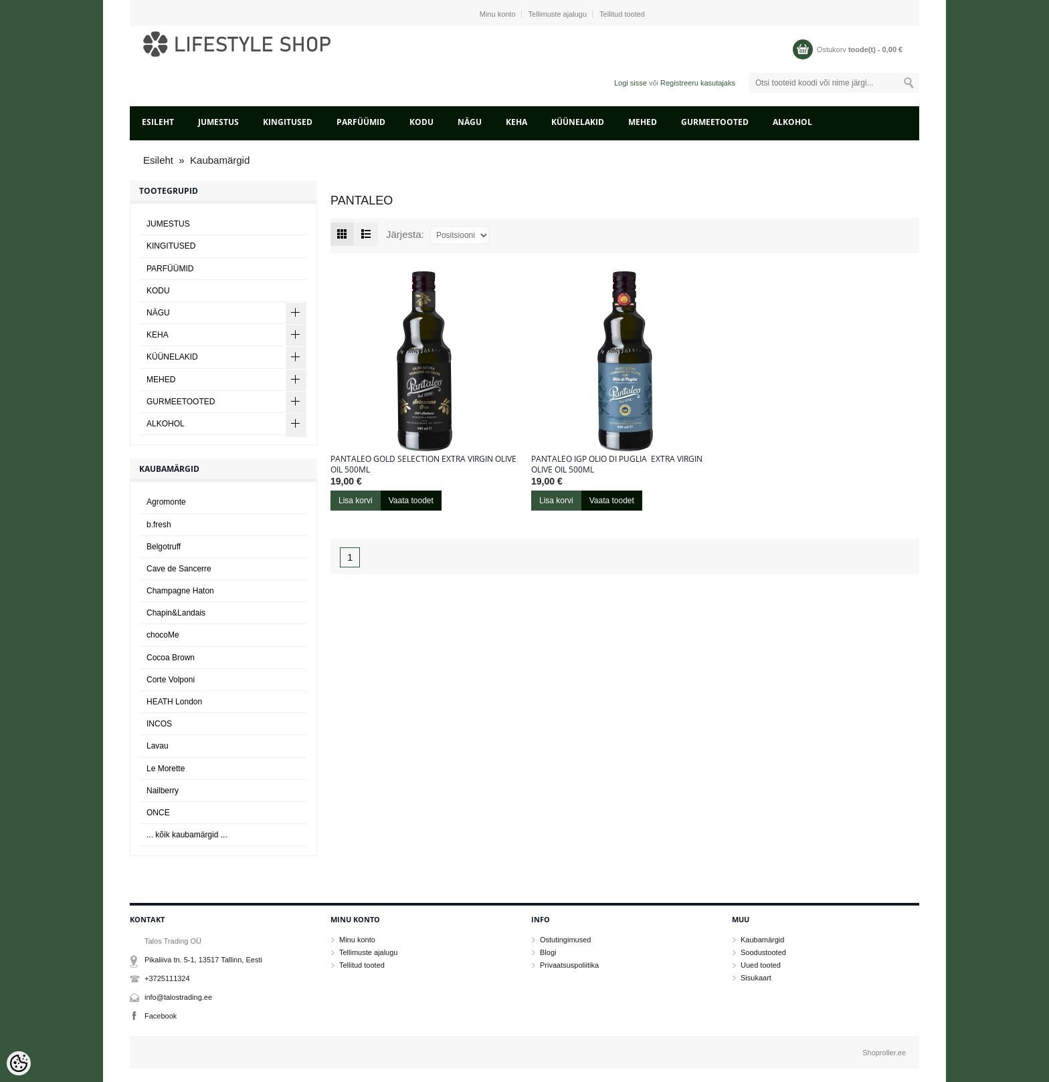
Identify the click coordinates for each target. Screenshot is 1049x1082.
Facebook (161, 1016)
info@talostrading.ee (178, 997)
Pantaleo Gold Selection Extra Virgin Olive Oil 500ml (423, 464)
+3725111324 (167, 978)
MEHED (642, 122)
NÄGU (470, 122)
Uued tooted (761, 965)
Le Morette (166, 768)
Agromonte (166, 502)
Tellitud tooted (622, 14)
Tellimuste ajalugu (558, 14)
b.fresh (159, 524)
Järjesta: (405, 234)
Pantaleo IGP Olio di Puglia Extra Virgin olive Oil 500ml (616, 464)
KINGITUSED (287, 122)
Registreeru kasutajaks (697, 83)
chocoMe (163, 635)
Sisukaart (756, 978)
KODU (421, 122)
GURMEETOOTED (715, 122)
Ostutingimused (565, 940)
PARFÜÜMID (361, 122)
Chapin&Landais (176, 613)
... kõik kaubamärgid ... (187, 834)
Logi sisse (630, 83)
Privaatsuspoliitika (569, 965)
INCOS (159, 723)
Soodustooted (763, 952)
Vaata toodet (411, 500)
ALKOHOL (792, 122)
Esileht (158, 122)
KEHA (516, 122)
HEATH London (174, 701)
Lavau (158, 746)
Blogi (548, 952)
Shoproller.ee (884, 1053)
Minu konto (498, 14)
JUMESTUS (218, 122)
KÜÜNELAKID (577, 122)
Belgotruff (164, 546)
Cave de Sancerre (179, 568)
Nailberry (163, 790)
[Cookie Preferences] (19, 1063)
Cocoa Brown (171, 657)
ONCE (158, 812)
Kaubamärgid (220, 160)
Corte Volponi (171, 679)
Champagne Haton (180, 590)
